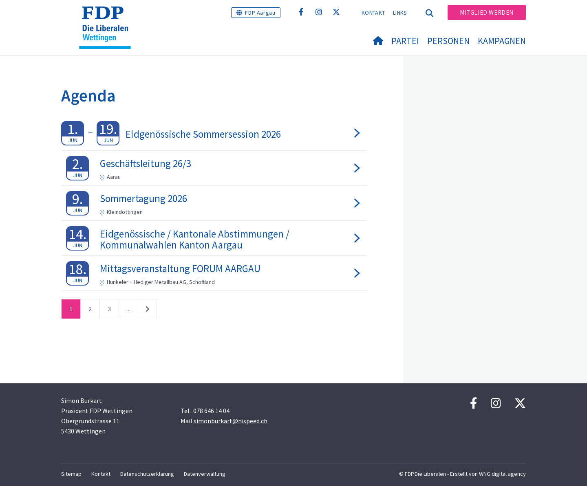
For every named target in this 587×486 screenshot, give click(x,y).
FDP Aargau (260, 12)
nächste (147, 310)
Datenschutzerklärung (147, 473)
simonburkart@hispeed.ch (230, 421)
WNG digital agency (502, 473)
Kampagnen (502, 40)
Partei (405, 40)
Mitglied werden (487, 12)
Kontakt (373, 12)
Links (400, 12)
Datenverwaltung (204, 473)
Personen (448, 40)
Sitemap (71, 473)
